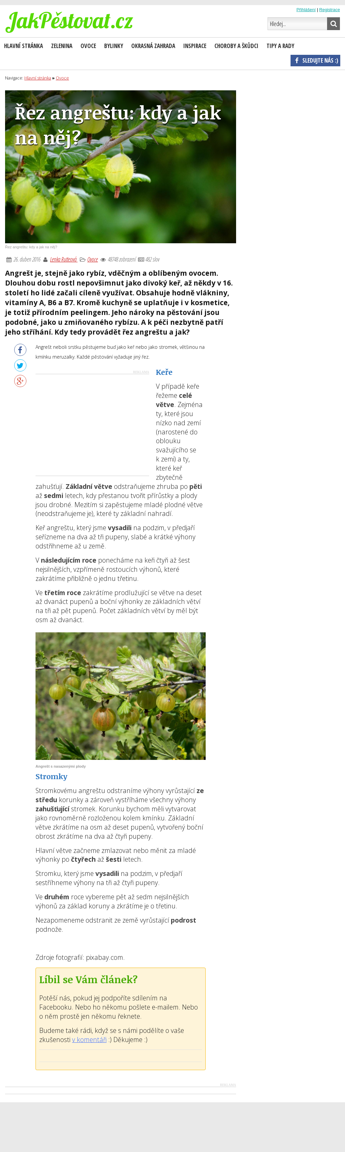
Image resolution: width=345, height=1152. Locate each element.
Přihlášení (306, 9)
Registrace (329, 9)
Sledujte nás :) (315, 60)
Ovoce (92, 259)
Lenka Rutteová (63, 259)
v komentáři (89, 1039)
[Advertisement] (92, 425)
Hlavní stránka (23, 46)
